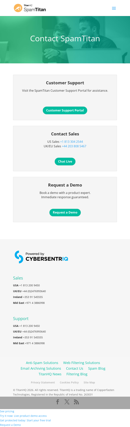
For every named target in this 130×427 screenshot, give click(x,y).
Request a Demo (65, 212)
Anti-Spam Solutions (42, 362)
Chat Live (65, 161)
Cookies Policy (69, 382)
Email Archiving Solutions (41, 368)
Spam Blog (96, 368)
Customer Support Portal (65, 110)
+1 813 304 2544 (71, 142)
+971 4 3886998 (35, 303)
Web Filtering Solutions (81, 362)
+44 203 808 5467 (74, 146)
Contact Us (74, 368)
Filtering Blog (76, 374)
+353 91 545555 (33, 297)
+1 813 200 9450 (29, 285)
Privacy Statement (43, 382)
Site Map (89, 382)
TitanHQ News (50, 374)
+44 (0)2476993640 (34, 291)
